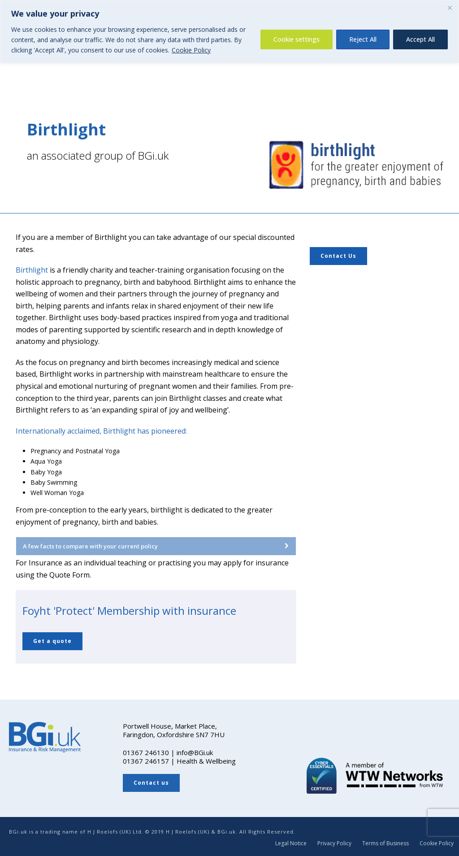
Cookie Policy (191, 50)
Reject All (363, 39)
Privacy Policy (334, 843)
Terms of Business (385, 843)
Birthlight (32, 270)
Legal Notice (291, 843)
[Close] (449, 7)
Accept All (420, 39)
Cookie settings (296, 39)
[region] (229, 31)
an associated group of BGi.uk (98, 155)
